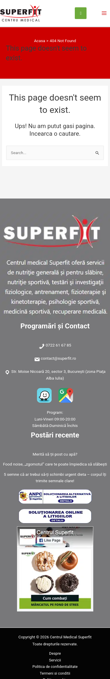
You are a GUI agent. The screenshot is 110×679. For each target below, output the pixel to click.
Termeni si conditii (55, 673)
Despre (55, 653)
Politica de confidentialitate (54, 666)
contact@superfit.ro (58, 358)
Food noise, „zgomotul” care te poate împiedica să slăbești (55, 464)
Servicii (55, 660)
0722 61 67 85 (58, 345)
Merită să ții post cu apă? (55, 454)
